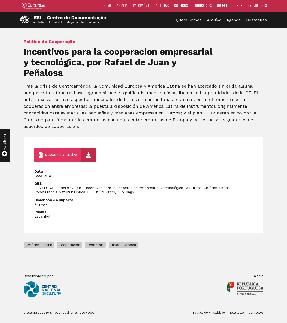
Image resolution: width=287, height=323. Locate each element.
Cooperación (69, 245)
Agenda (122, 5)
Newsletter (237, 312)
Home (107, 5)
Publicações (202, 5)
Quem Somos (189, 20)
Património (141, 5)
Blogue (222, 5)
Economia (95, 245)
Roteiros (181, 5)
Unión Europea (123, 245)
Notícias (162, 5)
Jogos (237, 5)
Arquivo (214, 20)
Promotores (257, 5)
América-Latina (38, 245)
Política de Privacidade (209, 312)
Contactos (256, 312)
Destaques (256, 20)
